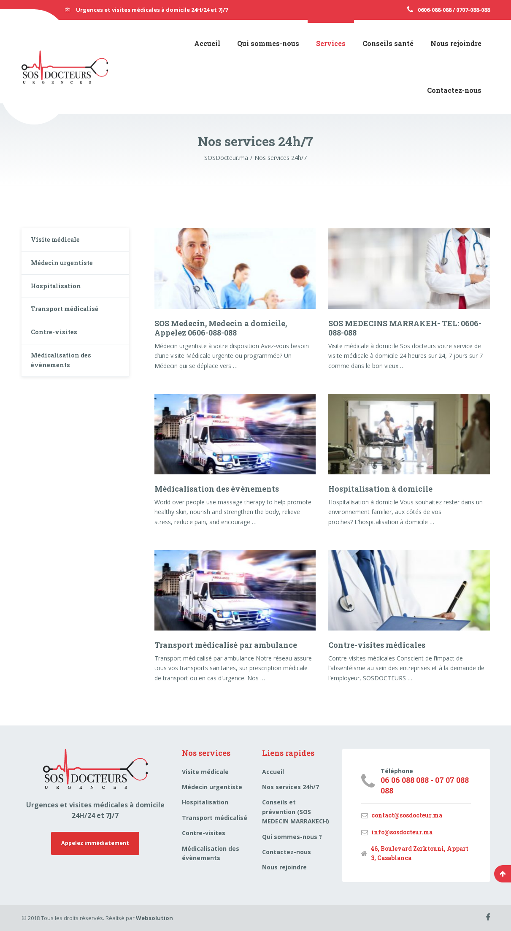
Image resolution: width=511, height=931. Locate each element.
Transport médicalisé (69, 319)
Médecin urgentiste (66, 267)
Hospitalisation (60, 293)
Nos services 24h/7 (290, 787)
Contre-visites (57, 345)
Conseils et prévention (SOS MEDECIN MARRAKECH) (295, 811)
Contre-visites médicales (376, 645)
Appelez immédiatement (95, 844)
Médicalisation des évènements (216, 489)
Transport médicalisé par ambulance (225, 645)
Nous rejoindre (455, 43)
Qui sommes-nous (268, 43)
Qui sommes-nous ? (292, 837)
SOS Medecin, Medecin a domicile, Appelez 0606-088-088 (220, 328)
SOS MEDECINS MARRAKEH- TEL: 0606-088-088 (404, 328)
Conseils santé (388, 43)
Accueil (207, 43)
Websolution (154, 918)
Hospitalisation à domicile (380, 489)
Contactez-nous (454, 90)
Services (331, 43)
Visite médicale (59, 241)
